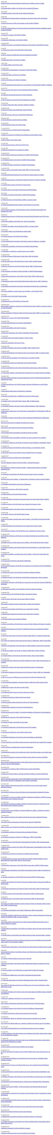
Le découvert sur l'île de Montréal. (16, 95)
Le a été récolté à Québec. (13, 35)
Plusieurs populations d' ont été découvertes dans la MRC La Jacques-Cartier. (25, 313)
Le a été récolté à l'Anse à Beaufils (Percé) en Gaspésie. (21, 452)
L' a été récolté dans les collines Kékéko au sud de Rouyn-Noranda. (25, 645)
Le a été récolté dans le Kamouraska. (16, 50)
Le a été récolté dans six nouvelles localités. (20, 358)
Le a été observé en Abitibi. (15, 150)
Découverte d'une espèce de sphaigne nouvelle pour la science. (17, 422)
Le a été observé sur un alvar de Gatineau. (18, 998)
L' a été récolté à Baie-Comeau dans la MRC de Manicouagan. (24, 865)
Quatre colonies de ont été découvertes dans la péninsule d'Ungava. (25, 827)
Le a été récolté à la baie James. (16, 717)
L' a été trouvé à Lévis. (13, 343)
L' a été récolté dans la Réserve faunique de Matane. (19, 594)
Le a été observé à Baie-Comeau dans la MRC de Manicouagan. (25, 888)
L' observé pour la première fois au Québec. (18, 1133)
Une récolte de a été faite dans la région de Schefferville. (21, 822)
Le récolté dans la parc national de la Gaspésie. (20, 609)
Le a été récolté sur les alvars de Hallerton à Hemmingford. (22, 1008)
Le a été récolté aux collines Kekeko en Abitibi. (22, 175)
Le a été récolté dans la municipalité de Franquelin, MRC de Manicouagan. (25, 842)
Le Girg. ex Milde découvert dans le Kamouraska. (20, 396)
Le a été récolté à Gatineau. (13, 328)
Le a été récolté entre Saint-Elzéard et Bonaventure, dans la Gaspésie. (24, 577)
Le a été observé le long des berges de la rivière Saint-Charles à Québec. (25, 499)
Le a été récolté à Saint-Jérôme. (14, 236)
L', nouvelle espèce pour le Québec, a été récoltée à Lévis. (22, 291)
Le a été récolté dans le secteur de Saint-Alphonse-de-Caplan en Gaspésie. (26, 624)
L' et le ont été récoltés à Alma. (21, 135)
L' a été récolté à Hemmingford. (15, 318)
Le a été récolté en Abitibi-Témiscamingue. (18, 195)
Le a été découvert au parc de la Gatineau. (19, 727)
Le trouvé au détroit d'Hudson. (14, 619)
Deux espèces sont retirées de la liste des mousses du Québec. (17, 427)
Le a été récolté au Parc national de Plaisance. (20, 8)
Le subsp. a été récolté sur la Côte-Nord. (20, 205)
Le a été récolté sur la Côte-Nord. (14, 301)
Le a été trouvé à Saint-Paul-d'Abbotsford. (17, 115)
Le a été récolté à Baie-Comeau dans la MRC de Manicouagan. (22, 893)
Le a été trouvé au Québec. (13, 60)
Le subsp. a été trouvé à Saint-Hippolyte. (20, 702)
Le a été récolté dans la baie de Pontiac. (16, 110)
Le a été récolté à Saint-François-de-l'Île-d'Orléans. (19, 190)
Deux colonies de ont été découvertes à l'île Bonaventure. (22, 1003)
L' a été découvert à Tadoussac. (16, 391)
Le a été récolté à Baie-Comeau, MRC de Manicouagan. (21, 261)
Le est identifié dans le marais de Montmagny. (17, 747)
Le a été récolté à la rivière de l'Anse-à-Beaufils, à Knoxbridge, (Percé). (26, 442)
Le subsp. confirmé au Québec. (17, 105)
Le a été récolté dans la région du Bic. (16, 231)
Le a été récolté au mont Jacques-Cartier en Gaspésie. (22, 474)
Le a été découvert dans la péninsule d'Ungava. (19, 832)
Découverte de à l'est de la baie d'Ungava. (16, 1111)
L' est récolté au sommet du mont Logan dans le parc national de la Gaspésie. (26, 742)
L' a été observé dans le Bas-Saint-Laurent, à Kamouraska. (22, 667)
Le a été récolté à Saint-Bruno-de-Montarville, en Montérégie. (24, 286)
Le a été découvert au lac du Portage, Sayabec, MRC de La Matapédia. (25, 672)
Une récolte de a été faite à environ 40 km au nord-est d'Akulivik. (24, 757)
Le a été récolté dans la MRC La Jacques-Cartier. (19, 200)
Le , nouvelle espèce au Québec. (14, 120)
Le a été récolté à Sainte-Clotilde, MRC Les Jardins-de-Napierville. (25, 635)
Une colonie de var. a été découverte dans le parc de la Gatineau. (25, 1023)
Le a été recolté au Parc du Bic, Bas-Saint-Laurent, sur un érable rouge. (26, 752)
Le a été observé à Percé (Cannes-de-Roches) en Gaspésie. (22, 509)
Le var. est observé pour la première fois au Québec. (23, 1018)
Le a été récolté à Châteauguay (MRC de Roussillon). (22, 910)
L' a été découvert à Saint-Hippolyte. (16, 457)
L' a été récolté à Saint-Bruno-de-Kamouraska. (19, 333)
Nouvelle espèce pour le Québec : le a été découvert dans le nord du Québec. (25, 479)
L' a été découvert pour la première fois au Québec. (23, 437)
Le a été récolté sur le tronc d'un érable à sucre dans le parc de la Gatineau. (26, 1076)
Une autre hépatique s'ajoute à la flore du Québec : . (20, 462)
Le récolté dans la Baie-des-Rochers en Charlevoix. (21, 1116)
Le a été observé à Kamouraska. (16, 185)
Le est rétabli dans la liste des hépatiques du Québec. (19, 55)
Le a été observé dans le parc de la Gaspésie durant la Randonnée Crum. (25, 1071)
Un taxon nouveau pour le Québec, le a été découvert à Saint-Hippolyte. (26, 712)
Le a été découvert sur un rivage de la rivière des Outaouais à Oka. (23, 677)
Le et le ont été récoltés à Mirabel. (20, 23)
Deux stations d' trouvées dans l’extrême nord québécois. (20, 604)
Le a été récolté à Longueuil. (14, 489)
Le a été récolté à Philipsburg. (16, 561)
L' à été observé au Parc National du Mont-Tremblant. (19, 90)
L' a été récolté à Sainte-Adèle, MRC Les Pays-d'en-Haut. (20, 170)
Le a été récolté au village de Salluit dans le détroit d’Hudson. (23, 650)
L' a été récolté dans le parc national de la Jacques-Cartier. (23, 531)
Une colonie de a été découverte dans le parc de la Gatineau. (22, 1028)
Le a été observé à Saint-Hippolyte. (17, 707)
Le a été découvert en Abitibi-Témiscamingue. (19, 246)
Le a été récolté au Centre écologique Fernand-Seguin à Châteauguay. (25, 417)
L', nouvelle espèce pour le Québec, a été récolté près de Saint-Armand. (24, 542)
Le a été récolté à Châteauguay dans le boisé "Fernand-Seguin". (24, 980)
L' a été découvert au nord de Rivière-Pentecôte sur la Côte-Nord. (25, 216)
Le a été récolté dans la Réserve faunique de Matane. (20, 572)
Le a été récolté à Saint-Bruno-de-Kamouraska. (21, 975)
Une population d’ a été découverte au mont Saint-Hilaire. (20, 769)
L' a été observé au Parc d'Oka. (15, 687)
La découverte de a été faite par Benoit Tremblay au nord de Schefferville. (24, 774)
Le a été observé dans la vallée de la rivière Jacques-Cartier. (24, 682)
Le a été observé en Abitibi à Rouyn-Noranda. (20, 853)
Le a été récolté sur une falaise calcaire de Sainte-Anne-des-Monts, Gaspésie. (26, 935)
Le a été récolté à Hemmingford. (16, 323)
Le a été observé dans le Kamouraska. (15, 130)
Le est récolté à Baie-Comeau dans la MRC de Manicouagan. (23, 877)
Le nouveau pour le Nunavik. (16, 958)
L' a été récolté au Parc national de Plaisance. (17, 13)
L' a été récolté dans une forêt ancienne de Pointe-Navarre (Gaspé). (26, 947)
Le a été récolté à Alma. (12, 65)
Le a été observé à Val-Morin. (13, 75)
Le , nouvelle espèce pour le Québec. (17, 251)
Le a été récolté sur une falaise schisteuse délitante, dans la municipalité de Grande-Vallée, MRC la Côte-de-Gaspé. (24, 859)
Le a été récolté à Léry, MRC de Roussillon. (18, 221)
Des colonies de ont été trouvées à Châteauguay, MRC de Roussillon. (26, 640)
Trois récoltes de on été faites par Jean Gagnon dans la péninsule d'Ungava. (25, 792)
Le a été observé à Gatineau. (13, 80)
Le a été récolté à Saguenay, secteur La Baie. (17, 338)
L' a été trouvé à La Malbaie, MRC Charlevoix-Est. (20, 348)
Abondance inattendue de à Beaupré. (15, 1128)
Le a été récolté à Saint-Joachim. (14, 296)
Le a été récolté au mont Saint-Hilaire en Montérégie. (21, 737)
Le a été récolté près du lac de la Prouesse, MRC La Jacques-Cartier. (25, 353)
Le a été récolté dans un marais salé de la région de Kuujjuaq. (22, 970)
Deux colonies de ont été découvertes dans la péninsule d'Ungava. (24, 817)
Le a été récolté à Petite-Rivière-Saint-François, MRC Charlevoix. (24, 281)
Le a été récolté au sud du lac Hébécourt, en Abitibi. (23, 241)
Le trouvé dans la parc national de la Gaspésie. (20, 614)
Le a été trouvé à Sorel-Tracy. (15, 145)
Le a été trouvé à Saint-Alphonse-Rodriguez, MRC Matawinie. (23, 406)
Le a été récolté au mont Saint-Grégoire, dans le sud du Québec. (22, 655)
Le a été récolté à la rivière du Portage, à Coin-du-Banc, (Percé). (23, 447)
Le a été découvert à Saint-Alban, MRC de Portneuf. (19, 256)
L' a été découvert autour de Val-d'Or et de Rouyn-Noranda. (23, 180)
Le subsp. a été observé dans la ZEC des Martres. (24, 18)
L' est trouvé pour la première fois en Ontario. (17, 1046)
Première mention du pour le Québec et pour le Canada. (22, 3)
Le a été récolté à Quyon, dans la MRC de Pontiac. (18, 599)
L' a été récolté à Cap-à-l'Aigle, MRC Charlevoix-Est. (22, 276)
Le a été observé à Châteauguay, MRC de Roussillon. (21, 837)
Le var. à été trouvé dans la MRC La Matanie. (26, 85)
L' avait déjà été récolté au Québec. (19, 432)
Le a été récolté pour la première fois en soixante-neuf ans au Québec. (26, 373)
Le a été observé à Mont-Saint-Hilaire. (19, 70)
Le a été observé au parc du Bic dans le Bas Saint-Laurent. (22, 1106)
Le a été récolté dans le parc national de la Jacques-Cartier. (21, 504)
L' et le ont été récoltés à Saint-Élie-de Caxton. (24, 45)
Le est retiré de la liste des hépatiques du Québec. (18, 100)
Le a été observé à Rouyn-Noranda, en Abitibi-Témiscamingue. (22, 271)
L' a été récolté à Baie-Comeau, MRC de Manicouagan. (21, 266)
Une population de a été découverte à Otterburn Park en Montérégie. (25, 1081)
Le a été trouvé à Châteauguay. (16, 484)
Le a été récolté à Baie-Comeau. (14, 494)
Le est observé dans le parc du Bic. (17, 692)
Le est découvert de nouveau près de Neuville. (19, 1013)
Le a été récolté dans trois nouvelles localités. (19, 363)
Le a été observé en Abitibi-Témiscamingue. (20, 155)
